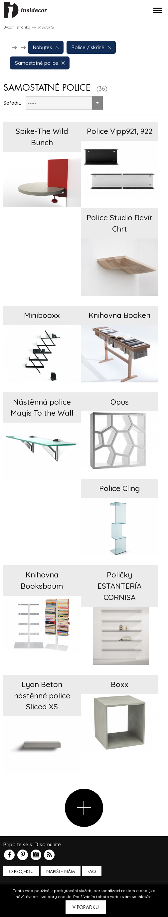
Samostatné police (40, 63)
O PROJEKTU (21, 871)
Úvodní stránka (16, 27)
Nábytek (46, 47)
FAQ (91, 871)
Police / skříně (91, 47)
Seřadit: (12, 103)
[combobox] (64, 103)
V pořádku (86, 907)
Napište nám (60, 871)
